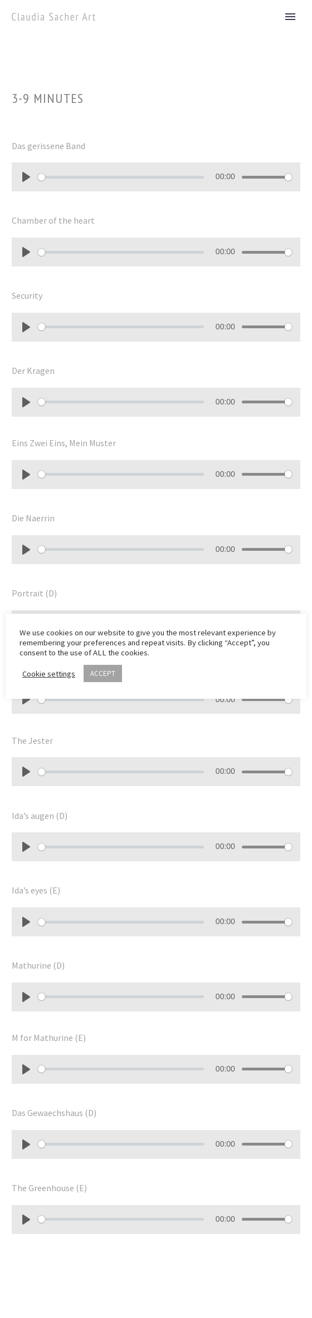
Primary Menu (290, 16)
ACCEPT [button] (102, 673)
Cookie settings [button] (48, 674)
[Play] (26, 177)
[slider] (121, 177)
